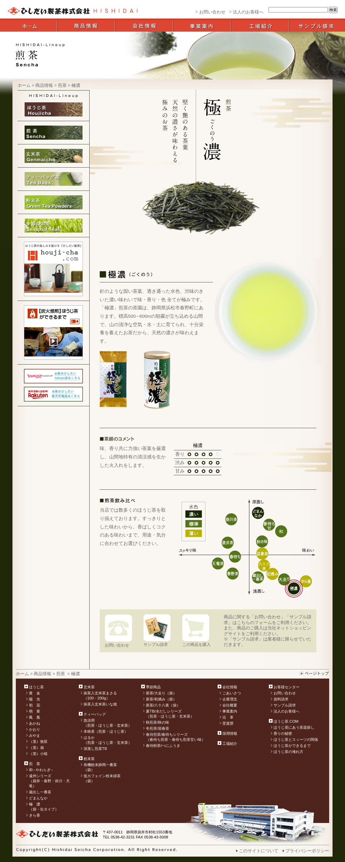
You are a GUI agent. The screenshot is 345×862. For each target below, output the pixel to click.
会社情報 (229, 687)
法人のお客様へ (248, 12)
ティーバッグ (95, 714)
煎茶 (62, 85)
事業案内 (229, 711)
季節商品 (153, 687)
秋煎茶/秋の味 (157, 722)
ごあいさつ (231, 693)
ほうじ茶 (36, 687)
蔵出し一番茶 (40, 792)
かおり (34, 729)
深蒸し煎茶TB (95, 749)
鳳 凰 (34, 717)
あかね (34, 723)
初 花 (34, 705)
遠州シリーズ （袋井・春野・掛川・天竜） (49, 781)
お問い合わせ (212, 12)
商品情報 (44, 85)
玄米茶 (89, 687)
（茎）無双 (38, 741)
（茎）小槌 (38, 754)
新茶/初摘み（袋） (161, 699)
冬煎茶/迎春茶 (157, 728)
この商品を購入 (196, 644)
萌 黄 (34, 711)
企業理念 (229, 699)
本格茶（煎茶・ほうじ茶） (106, 731)
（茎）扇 (36, 748)
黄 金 (34, 693)
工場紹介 (229, 744)
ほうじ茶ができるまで (292, 746)
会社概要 (229, 705)
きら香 (34, 815)
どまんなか (38, 798)
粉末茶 (89, 759)
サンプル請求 (156, 644)
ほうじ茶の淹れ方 (288, 752)
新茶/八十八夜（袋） (163, 705)
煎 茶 (34, 764)
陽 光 (34, 699)
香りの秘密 (283, 733)
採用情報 (229, 733)
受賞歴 (227, 723)
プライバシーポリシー (307, 851)
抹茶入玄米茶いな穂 (100, 704)
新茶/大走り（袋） (161, 693)
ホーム (24, 85)
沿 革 (227, 717)
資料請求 (281, 699)
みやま (34, 735)
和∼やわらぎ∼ (41, 770)
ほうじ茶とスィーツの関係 (296, 739)
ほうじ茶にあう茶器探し (294, 727)
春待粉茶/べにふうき (163, 746)
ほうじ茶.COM (286, 721)
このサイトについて (258, 851)
